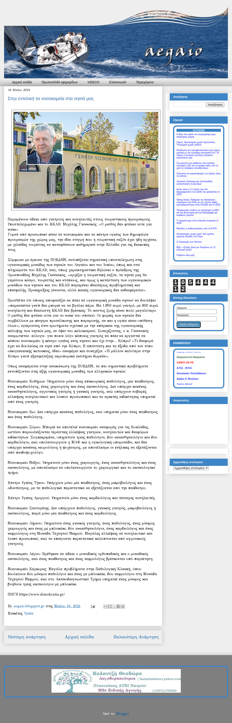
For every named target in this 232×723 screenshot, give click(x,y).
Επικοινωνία (117, 82)
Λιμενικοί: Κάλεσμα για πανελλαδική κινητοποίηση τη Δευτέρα (194, 182)
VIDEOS (93, 82)
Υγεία (28, 613)
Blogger (122, 713)
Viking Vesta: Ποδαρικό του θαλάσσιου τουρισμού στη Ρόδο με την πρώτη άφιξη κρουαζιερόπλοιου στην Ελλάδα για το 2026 (198, 202)
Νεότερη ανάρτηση (27, 636)
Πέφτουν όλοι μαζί (185, 255)
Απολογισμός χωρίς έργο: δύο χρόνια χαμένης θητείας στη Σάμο (195, 235)
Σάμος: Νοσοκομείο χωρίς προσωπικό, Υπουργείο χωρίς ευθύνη (195, 143)
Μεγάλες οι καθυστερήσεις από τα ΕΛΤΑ (196, 228)
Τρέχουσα (181, 308)
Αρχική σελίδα (22, 82)
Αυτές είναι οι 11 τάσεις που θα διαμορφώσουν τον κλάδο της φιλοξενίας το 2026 (198, 192)
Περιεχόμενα (145, 82)
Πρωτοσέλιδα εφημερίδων (59, 82)
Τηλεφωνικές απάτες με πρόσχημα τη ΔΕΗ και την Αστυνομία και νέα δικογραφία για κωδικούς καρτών (197, 212)
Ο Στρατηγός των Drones (189, 242)
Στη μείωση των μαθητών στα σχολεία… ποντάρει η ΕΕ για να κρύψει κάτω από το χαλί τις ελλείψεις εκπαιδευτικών (197, 165)
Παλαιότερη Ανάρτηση (136, 636)
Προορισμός (182, 315)
